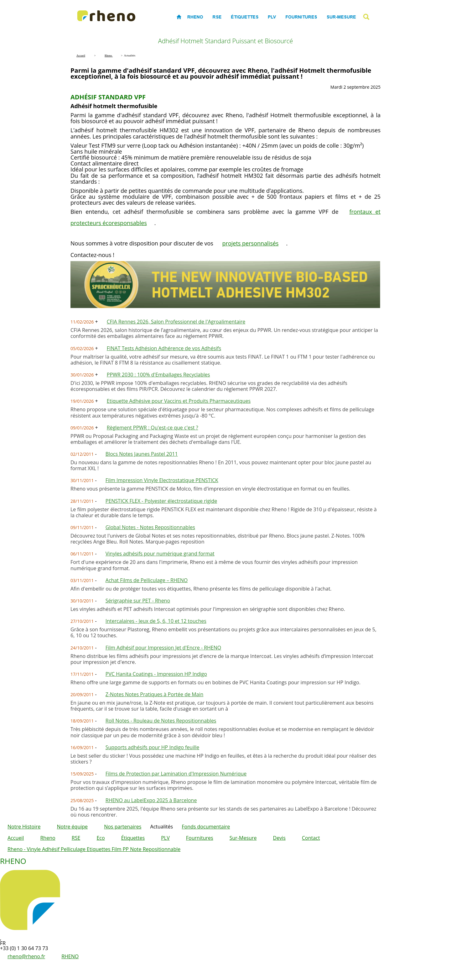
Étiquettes (133, 837)
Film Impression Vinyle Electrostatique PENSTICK (162, 480)
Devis (279, 837)
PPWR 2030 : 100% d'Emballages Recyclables (158, 374)
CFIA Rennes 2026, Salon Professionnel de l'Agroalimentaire (176, 321)
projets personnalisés (250, 243)
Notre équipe (72, 826)
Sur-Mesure (243, 837)
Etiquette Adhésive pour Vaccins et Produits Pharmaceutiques (179, 400)
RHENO (70, 956)
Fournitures (199, 837)
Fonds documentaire (206, 826)
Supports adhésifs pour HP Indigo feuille (152, 747)
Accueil (16, 837)
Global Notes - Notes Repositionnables (150, 527)
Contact (311, 837)
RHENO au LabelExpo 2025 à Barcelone (151, 800)
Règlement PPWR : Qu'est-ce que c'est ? (152, 427)
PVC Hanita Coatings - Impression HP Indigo (156, 673)
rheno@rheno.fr (26, 956)
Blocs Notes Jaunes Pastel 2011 (142, 453)
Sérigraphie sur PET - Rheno (138, 600)
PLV (165, 837)
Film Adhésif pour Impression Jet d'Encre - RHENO (163, 647)
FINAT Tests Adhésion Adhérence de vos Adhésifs (164, 348)
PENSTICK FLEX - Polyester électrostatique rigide (161, 500)
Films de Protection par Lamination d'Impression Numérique (176, 773)
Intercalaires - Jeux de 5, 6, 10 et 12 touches (156, 621)
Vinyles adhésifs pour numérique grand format (160, 553)
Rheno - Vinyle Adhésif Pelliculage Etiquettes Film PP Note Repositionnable (94, 849)
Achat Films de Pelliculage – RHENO (147, 580)
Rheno (47, 837)
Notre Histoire (24, 826)
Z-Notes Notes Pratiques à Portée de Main (154, 694)
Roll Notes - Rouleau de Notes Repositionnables (161, 720)
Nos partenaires (122, 826)
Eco (100, 837)
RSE (76, 837)
